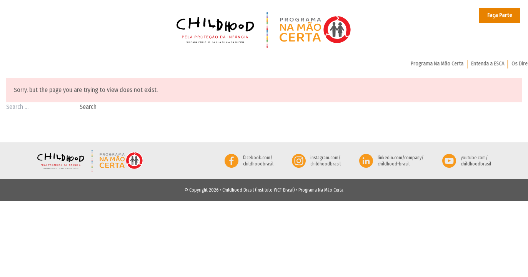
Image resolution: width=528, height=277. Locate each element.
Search (88, 106)
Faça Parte (499, 15)
